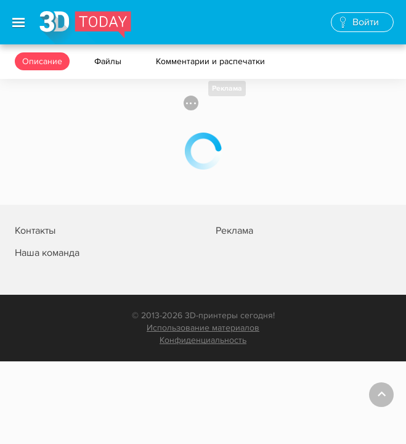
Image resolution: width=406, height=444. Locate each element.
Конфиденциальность (203, 340)
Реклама (227, 88)
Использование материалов (203, 328)
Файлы (109, 61)
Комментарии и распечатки (211, 61)
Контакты (35, 230)
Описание (42, 61)
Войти (365, 22)
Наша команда (47, 253)
